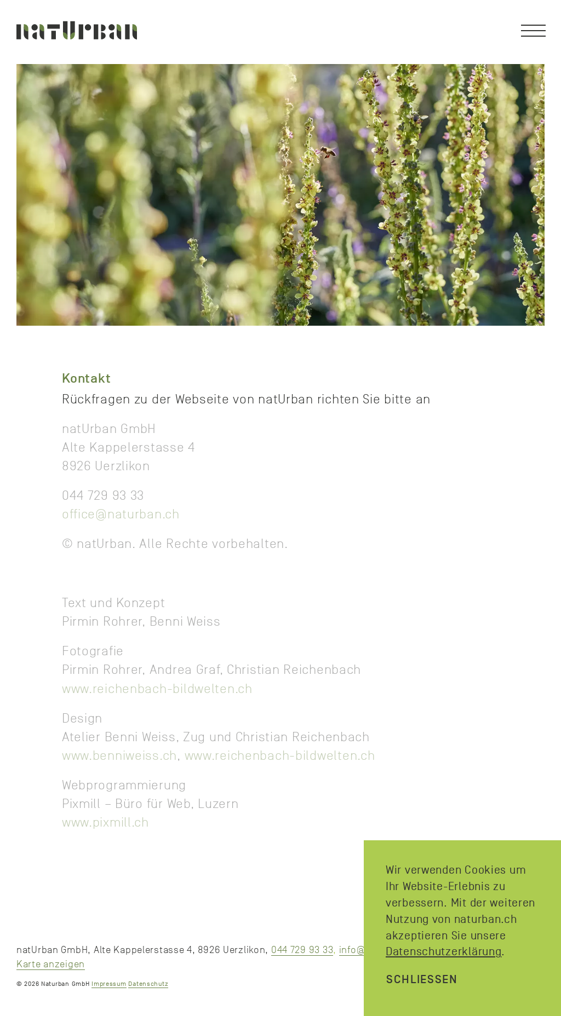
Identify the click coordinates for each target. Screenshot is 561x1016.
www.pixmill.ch (105, 822)
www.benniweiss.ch (119, 755)
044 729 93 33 (302, 949)
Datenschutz (148, 984)
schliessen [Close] (422, 979)
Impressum (108, 984)
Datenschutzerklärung (443, 951)
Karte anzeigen (50, 964)
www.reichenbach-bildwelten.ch (157, 689)
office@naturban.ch (121, 514)
